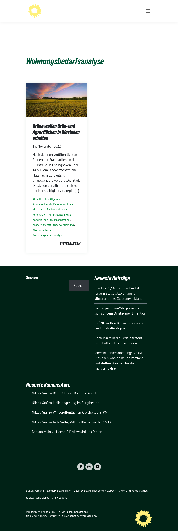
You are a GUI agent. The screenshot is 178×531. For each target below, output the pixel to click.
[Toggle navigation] (148, 25)
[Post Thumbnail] (56, 93)
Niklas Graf (40, 387)
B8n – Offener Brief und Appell (75, 387)
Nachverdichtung (64, 219)
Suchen (32, 271)
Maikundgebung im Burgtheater (76, 397)
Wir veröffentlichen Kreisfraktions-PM (80, 407)
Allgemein (55, 193)
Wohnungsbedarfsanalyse (48, 229)
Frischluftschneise (60, 209)
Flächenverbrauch (56, 204)
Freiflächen (40, 209)
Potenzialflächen (43, 224)
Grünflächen (41, 214)
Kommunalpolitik (42, 198)
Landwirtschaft (42, 219)
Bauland (38, 204)
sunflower (54, 510)
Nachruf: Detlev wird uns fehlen (79, 426)
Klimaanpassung (60, 214)
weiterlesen (70, 238)
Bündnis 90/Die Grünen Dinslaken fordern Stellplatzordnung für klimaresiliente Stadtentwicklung (118, 287)
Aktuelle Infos (41, 193)
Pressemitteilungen (64, 198)
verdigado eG (89, 510)
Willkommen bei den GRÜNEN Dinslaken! (94, 10)
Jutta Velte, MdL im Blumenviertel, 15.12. (82, 416)
